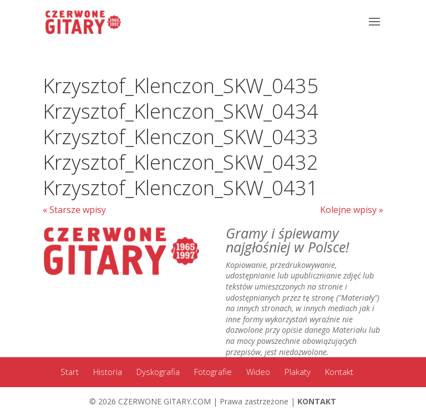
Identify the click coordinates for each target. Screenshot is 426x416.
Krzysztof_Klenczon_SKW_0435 (180, 85)
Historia (107, 371)
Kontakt (339, 371)
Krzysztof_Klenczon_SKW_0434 (180, 111)
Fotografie (213, 371)
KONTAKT (316, 401)
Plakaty (298, 371)
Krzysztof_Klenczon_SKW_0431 (180, 187)
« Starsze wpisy (74, 210)
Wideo (258, 371)
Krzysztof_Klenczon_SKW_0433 (180, 136)
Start (69, 371)
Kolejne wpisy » (351, 210)
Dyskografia (158, 371)
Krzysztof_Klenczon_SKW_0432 (180, 162)
